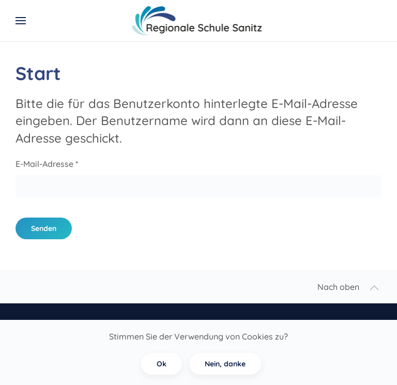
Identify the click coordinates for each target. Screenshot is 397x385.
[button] (21, 20)
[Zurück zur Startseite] (198, 20)
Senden (43, 228)
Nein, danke (225, 363)
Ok (161, 363)
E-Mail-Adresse (47, 164)
